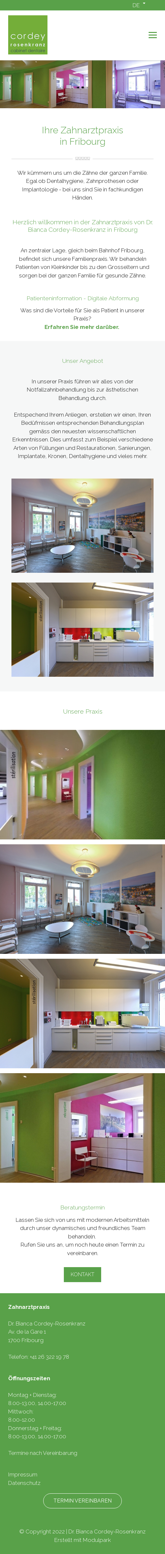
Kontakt (82, 1274)
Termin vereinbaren (82, 1501)
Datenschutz (24, 1483)
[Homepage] (67, 35)
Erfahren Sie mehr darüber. (82, 327)
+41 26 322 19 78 (49, 1357)
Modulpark (97, 1540)
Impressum (22, 1474)
